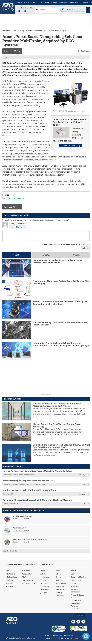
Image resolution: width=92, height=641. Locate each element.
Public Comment (49, 244)
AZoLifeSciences (28, 583)
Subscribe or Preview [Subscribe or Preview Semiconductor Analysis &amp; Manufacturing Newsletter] (20, 542)
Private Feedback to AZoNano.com (75, 244)
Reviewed (85, 51)
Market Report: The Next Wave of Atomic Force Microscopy (56, 425)
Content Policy (76, 600)
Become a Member (78, 577)
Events (58, 577)
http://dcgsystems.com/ (13, 198)
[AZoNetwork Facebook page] (22, 11)
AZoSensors (26, 571)
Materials (59, 580)
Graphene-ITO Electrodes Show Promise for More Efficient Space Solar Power (57, 261)
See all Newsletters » (11, 551)
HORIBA (10, 494)
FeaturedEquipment (76, 255)
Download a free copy (70, 145)
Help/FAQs (60, 589)
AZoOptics (10, 580)
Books (58, 571)
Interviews (44, 586)
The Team (60, 596)
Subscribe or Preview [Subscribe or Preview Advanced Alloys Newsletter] (20, 530)
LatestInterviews (46, 255)
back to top (80, 615)
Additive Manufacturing (22, 516)
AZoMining (10, 586)
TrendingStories (16, 255)
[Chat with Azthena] (86, 636)
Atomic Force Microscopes (55, 30)
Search (74, 574)
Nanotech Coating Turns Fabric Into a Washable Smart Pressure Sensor (60, 323)
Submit (85, 248)
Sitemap (59, 592)
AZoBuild (9, 583)
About (73, 571)
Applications (61, 583)
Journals (43, 592)
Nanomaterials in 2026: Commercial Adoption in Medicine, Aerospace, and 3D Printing (57, 404)
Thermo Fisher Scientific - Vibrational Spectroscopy (26, 484)
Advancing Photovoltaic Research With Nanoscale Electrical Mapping (37, 500)
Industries (60, 586)
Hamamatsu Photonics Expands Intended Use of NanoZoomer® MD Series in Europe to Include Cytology (61, 344)
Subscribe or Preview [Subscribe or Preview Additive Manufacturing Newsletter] (20, 519)
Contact (74, 583)
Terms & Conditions (75, 590)
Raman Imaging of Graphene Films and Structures (28, 480)
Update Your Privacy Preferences (20, 638)
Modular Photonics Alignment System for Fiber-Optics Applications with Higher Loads (60, 302)
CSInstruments (12, 504)
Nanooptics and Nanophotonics (30, 30)
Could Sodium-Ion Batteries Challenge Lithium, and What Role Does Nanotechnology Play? (61, 446)
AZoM (8, 571)
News (14, 30)
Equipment (44, 577)
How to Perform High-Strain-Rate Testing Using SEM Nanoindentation (37, 471)
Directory (44, 589)
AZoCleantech (11, 577)
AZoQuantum (27, 574)
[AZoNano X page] (25, 11)
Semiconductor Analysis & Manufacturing (30, 539)
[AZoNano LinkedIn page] (19, 11)
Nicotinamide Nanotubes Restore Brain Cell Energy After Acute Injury (61, 282)
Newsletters (76, 580)
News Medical (27, 580)
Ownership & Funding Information (76, 605)
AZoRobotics (11, 574)
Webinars (44, 583)
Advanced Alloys (19, 528)
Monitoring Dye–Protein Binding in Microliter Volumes (30, 490)
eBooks (58, 574)
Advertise (75, 586)
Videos (43, 580)
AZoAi (24, 577)
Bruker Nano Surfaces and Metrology (21, 475)
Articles (43, 574)
